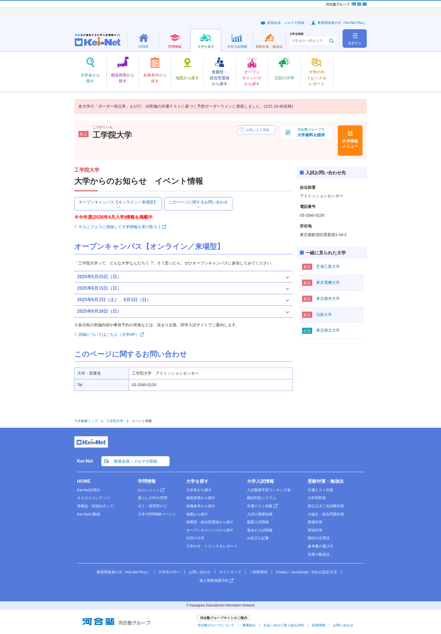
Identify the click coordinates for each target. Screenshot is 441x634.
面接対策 (315, 522)
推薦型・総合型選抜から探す (210, 522)
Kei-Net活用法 (88, 490)
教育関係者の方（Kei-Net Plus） (342, 23)
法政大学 (324, 314)
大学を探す (197, 481)
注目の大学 (195, 538)
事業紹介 (249, 625)
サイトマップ (230, 572)
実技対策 (315, 530)
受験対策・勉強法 (326, 481)
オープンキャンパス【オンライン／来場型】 (118, 202)
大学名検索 (296, 34)
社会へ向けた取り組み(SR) (284, 625)
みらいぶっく (149, 490)
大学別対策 (317, 498)
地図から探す (197, 514)
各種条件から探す (200, 506)
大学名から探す (199, 490)
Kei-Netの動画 (88, 514)
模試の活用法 (319, 538)
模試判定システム (261, 498)
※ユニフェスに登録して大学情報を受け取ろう (119, 227)
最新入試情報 (258, 522)
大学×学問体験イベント (157, 514)
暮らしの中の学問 (152, 498)
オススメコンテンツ (93, 498)
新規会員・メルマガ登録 (285, 23)
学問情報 (147, 481)
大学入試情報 (260, 481)
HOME (84, 481)
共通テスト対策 (320, 490)
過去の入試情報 (260, 530)
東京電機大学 (328, 282)
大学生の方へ (169, 572)
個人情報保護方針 (214, 580)
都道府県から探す (200, 498)
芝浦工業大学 (328, 266)
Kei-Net (85, 461)
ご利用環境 (258, 572)
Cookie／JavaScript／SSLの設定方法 (306, 572)
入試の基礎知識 (260, 514)
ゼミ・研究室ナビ (152, 506)
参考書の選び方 (320, 546)
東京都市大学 (328, 298)
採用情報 (318, 625)
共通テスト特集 (260, 506)
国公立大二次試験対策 (326, 506)
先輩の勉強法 (319, 554)
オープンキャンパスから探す (210, 530)
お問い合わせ (200, 572)
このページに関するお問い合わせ (198, 202)
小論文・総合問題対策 (326, 514)
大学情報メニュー (350, 143)
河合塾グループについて (216, 625)
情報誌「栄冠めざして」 (97, 506)
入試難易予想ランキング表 (269, 490)
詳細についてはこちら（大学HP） (108, 334)
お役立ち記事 (258, 538)
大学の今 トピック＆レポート (211, 546)
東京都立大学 (328, 330)
